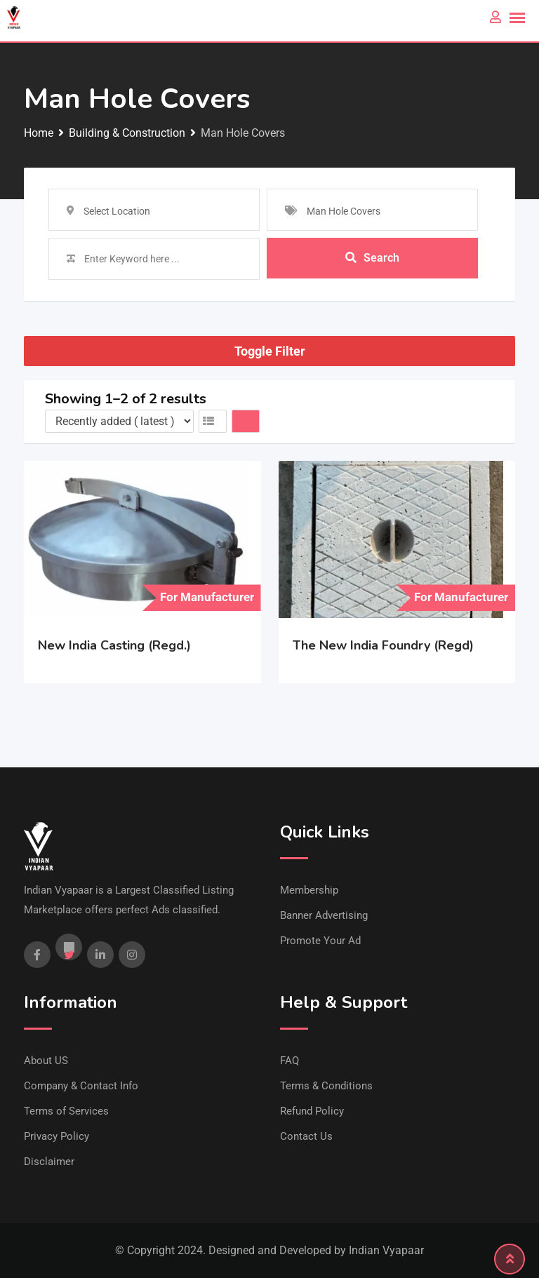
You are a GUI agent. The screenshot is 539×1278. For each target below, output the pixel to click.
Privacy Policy (56, 1136)
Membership (309, 890)
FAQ (289, 1060)
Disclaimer (49, 1161)
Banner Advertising (324, 915)
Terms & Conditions (326, 1085)
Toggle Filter (269, 351)
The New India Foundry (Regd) (383, 645)
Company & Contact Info (81, 1085)
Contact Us (306, 1136)
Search (372, 258)
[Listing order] (119, 421)
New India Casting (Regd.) (114, 645)
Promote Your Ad (320, 940)
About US (46, 1060)
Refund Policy (312, 1111)
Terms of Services (66, 1111)
